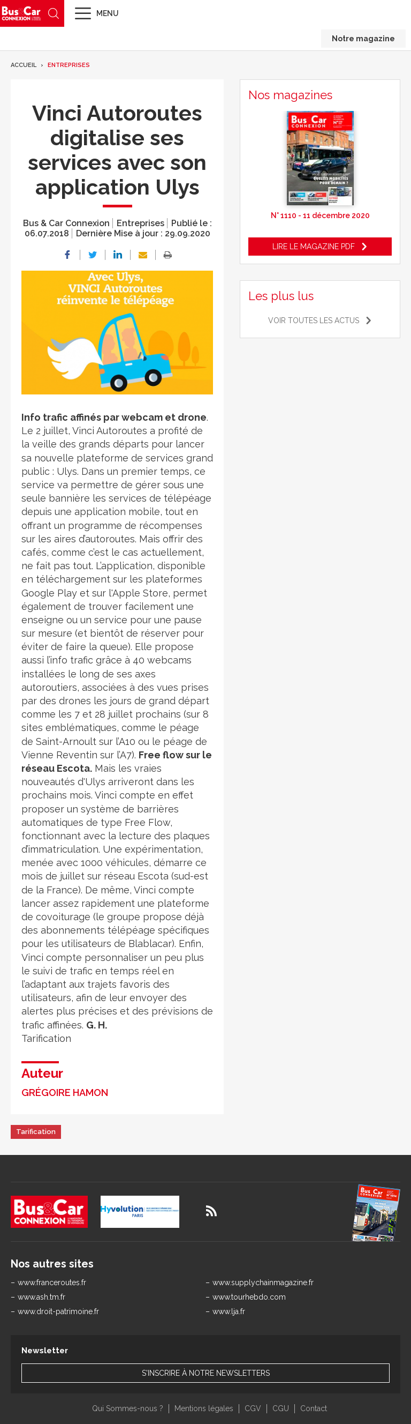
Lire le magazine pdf (313, 246)
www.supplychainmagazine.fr (263, 1282)
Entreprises (69, 65)
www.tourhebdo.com (249, 1297)
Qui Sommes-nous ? (127, 1408)
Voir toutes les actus (313, 320)
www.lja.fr (228, 1311)
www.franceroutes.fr (52, 1282)
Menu (107, 13)
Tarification (36, 1132)
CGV (253, 1408)
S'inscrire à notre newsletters (206, 1373)
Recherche (53, 13)
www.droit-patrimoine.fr (58, 1311)
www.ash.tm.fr (41, 1297)
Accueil (23, 65)
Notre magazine (363, 38)
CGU (280, 1408)
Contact (313, 1408)
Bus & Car (21, 13)
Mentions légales (203, 1408)
